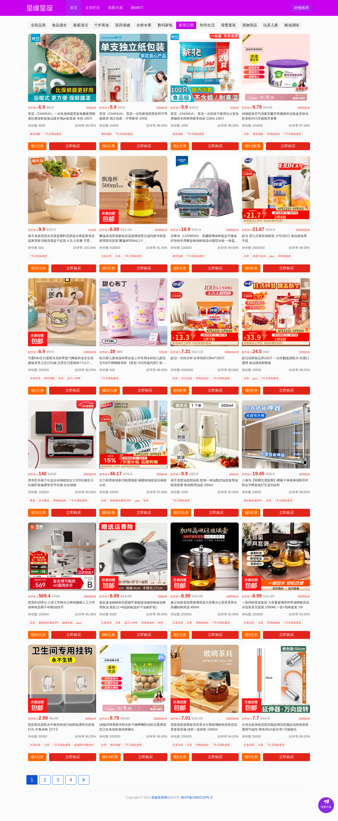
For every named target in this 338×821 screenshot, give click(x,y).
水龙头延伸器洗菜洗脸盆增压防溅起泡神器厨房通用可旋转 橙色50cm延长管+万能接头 (275, 727)
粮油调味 (291, 25)
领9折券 (251, 268)
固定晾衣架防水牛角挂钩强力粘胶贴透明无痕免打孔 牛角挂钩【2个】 (61, 727)
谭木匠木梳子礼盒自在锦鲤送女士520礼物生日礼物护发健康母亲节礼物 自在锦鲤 (60, 482)
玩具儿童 (270, 25)
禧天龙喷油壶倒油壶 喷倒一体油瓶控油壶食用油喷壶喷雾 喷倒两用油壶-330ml (204, 482)
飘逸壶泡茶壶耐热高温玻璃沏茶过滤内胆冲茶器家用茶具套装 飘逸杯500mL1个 (132, 238)
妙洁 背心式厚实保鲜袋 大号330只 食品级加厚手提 (274, 238)
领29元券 (38, 512)
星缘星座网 (159, 797)
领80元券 (38, 635)
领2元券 (37, 146)
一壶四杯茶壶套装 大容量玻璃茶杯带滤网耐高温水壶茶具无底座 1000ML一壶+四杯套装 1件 (275, 605)
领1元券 (179, 146)
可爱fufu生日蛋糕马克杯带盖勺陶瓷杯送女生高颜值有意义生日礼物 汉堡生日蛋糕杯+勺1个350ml (60, 360)
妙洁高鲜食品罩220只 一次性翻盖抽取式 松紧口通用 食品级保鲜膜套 (275, 360)
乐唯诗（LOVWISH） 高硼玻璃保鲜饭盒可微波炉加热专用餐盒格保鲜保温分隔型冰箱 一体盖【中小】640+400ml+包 (204, 238)
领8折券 (108, 512)
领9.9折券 (253, 146)
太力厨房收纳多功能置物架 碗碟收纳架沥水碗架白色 (133, 482)
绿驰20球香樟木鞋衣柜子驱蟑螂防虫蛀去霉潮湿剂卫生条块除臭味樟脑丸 (132, 727)
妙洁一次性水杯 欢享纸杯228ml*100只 (198, 358)
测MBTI (137, 8)
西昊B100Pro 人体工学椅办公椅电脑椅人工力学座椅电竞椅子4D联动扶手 (61, 605)
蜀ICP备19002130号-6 (196, 797)
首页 (73, 8)
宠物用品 (249, 25)
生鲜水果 (144, 25)
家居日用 (186, 25)
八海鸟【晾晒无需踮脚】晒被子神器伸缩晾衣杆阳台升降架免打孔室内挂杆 (275, 482)
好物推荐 (301, 8)
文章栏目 (92, 8)
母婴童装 (228, 25)
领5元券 (108, 268)
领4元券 (108, 146)
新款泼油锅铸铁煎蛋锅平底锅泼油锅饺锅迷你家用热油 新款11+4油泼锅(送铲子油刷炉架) (132, 605)
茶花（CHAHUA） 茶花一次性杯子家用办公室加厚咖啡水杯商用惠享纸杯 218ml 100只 (205, 116)
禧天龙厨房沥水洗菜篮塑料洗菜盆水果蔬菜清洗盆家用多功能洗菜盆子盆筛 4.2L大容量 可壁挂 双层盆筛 (61, 238)
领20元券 (38, 268)
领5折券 (251, 512)
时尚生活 (207, 25)
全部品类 (38, 25)
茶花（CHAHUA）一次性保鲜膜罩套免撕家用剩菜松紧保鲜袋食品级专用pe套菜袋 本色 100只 (61, 116)
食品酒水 (59, 25)
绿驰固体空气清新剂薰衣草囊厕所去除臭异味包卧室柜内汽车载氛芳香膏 (275, 116)
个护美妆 (101, 25)
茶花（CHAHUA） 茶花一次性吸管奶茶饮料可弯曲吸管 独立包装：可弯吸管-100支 (133, 116)
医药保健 (122, 25)
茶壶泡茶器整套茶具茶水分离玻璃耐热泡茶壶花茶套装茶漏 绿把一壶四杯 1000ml (204, 727)
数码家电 (165, 25)
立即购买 (72, 146)
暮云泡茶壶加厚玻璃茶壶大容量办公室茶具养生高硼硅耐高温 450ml (204, 605)
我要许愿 (115, 8)
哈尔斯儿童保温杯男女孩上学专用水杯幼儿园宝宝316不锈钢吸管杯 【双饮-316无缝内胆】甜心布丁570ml (132, 360)
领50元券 (109, 390)
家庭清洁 (80, 25)
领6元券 (108, 635)
